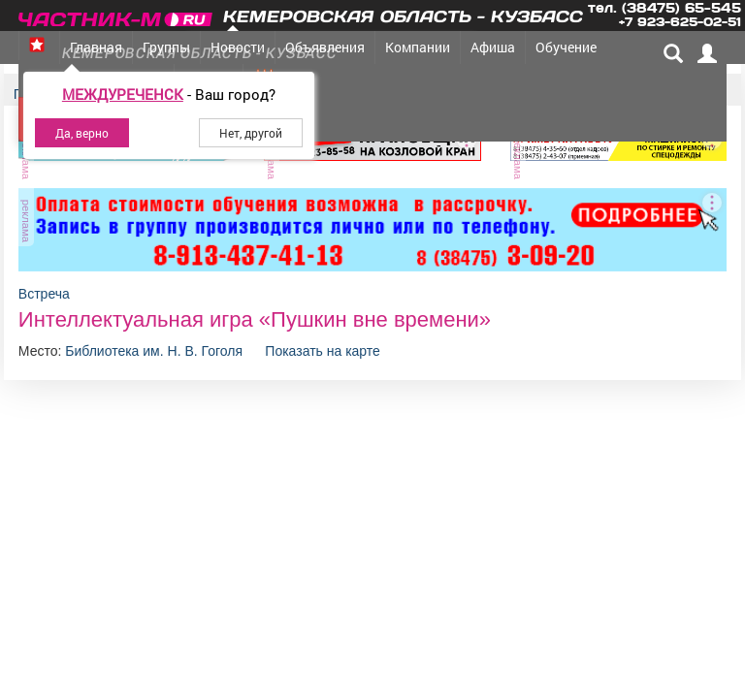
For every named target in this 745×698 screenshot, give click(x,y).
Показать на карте (322, 351)
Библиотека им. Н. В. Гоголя (155, 351)
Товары (353, 80)
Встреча (44, 293)
